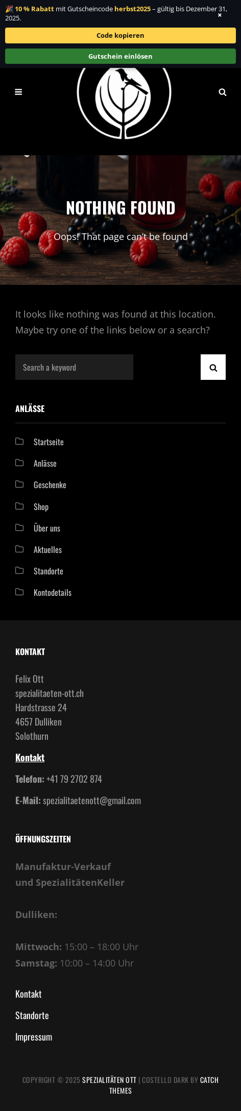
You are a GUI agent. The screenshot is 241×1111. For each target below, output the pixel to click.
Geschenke (50, 484)
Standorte (48, 571)
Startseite (49, 442)
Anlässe (45, 463)
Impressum (33, 1036)
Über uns (47, 528)
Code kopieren (120, 35)
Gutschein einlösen (120, 56)
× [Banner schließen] (220, 14)
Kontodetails (52, 592)
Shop (41, 506)
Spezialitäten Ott (109, 1079)
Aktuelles (48, 549)
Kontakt (29, 757)
